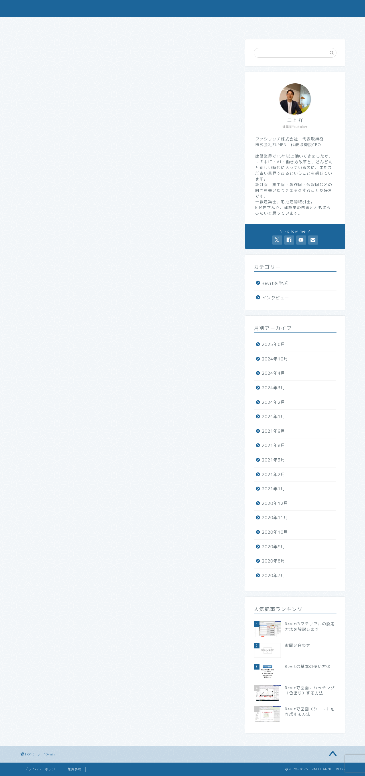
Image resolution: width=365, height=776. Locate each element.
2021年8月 (273, 445)
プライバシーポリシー (42, 769)
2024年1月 (273, 417)
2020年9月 (273, 547)
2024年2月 (273, 402)
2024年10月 (275, 359)
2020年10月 (275, 532)
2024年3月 (273, 388)
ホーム (46, 24)
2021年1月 (273, 489)
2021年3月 (273, 460)
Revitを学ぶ (275, 283)
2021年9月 (273, 431)
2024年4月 (273, 373)
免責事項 (74, 769)
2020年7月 (273, 576)
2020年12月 (275, 503)
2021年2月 (273, 474)
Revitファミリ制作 (208, 24)
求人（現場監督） (263, 24)
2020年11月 (275, 518)
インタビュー (275, 298)
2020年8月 (273, 561)
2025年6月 (273, 344)
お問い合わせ (153, 24)
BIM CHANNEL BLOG (182, 8)
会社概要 (100, 24)
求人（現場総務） (318, 24)
